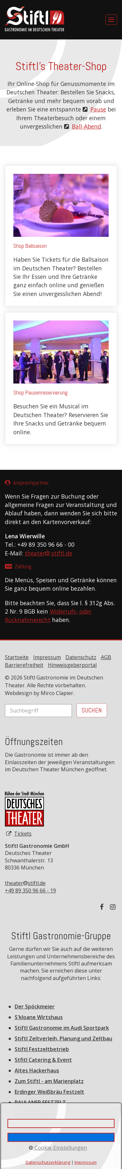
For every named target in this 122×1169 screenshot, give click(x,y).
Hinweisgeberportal (72, 665)
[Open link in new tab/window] (24, 809)
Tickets (23, 833)
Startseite (17, 657)
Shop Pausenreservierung (61, 378)
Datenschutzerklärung (48, 1162)
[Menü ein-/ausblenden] (111, 20)
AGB (106, 657)
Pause (98, 109)
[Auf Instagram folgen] (113, 906)
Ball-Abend (86, 126)
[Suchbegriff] (38, 710)
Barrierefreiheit (24, 665)
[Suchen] (91, 710)
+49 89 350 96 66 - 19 (30, 890)
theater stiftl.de (48, 553)
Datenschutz (80, 657)
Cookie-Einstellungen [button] (58, 1147)
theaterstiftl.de (25, 883)
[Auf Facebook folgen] (103, 906)
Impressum (47, 657)
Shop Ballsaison (61, 236)
